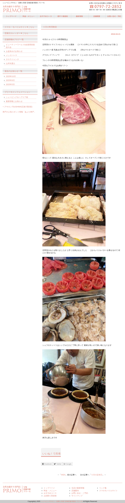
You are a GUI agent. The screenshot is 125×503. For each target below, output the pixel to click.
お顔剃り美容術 (62, 16)
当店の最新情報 (79, 16)
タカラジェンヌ (12, 59)
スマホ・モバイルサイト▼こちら (19, 27)
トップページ (11, 16)
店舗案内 (96, 16)
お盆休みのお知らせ (14, 51)
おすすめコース (45, 16)
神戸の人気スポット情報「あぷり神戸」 (19, 112)
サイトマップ (76, 496)
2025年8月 (10, 80)
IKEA (63, 475)
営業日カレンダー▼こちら (16, 33)
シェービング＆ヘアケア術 (17, 97)
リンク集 (103, 488)
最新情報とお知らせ (14, 101)
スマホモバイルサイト (108, 491)
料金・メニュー (28, 16)
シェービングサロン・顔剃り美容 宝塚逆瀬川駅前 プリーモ (62, 501)
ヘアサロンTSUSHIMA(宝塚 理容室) (17, 107)
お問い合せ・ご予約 (113, 16)
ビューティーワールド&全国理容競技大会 (20, 46)
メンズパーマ (11, 55)
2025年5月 (10, 84)
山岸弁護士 (10, 63)
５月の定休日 (96, 475)
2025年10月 (11, 76)
